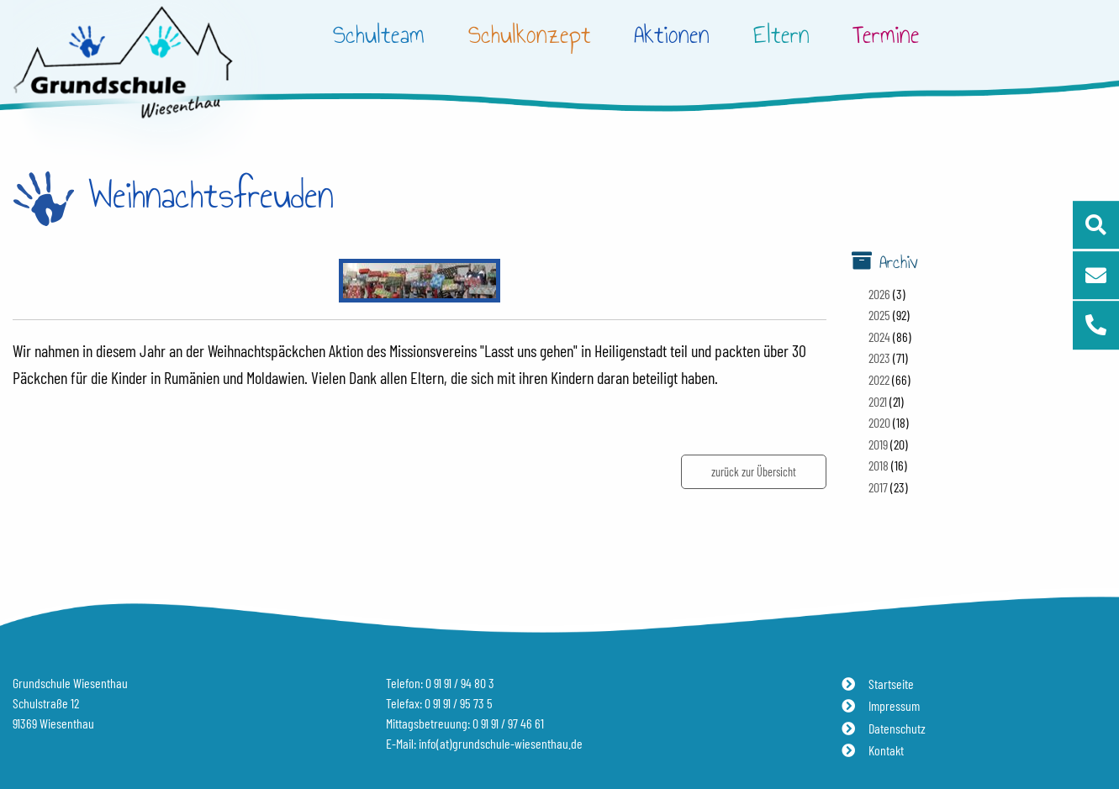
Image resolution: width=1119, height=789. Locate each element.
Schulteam (379, 34)
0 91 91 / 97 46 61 (508, 723)
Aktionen (672, 34)
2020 (879, 422)
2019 (878, 444)
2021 (877, 401)
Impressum (894, 705)
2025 (879, 315)
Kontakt (886, 750)
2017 (878, 487)
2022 (878, 379)
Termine (886, 34)
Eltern (781, 34)
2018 (878, 465)
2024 (879, 337)
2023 (879, 358)
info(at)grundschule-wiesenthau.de (501, 743)
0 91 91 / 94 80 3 (459, 683)
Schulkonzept (529, 34)
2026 (879, 294)
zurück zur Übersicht (753, 472)
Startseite (891, 684)
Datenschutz (897, 728)
